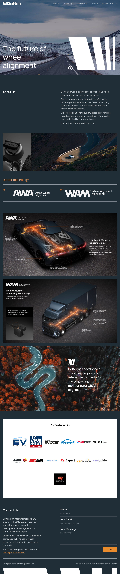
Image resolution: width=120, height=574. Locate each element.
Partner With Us (109, 3)
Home (56, 3)
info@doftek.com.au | (103, 564)
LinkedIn (114, 564)
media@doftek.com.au (14, 552)
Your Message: (69, 529)
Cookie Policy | (91, 564)
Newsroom (82, 3)
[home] (10, 3)
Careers (95, 3)
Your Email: (67, 519)
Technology (68, 3)
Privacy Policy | (81, 564)
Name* (64, 509)
